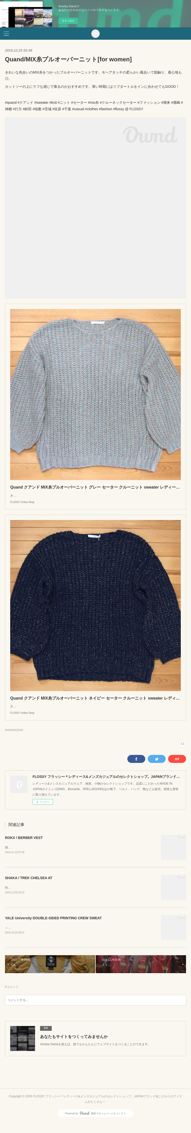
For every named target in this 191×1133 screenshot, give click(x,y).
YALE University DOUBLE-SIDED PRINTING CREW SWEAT (53, 929)
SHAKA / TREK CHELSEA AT (28, 888)
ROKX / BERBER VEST (24, 848)
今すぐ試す (68, 20)
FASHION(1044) (14, 740)
